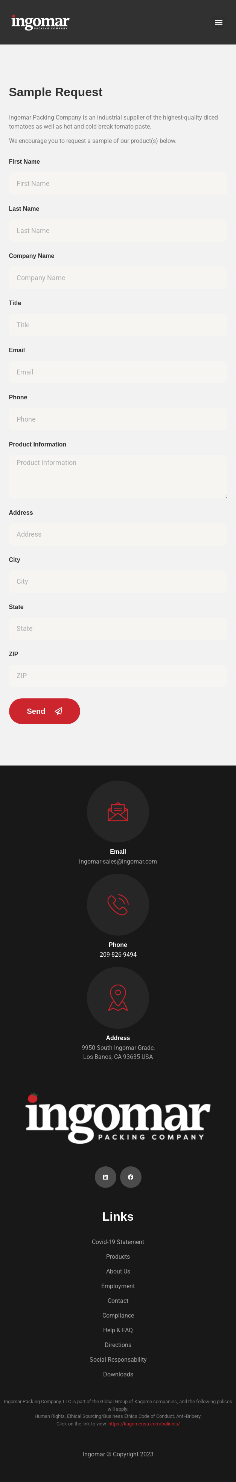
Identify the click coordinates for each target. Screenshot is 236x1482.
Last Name (24, 209)
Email (17, 350)
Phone (18, 397)
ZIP (13, 654)
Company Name (32, 256)
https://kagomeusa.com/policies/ (144, 1424)
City (14, 560)
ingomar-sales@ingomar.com (118, 861)
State (16, 607)
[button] (218, 22)
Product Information (38, 445)
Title (15, 303)
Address (21, 513)
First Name (24, 162)
